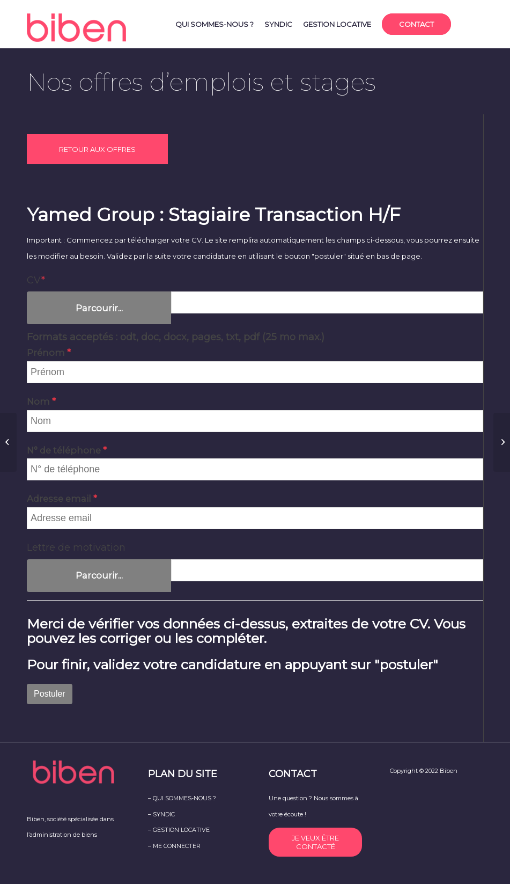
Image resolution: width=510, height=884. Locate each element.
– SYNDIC (161, 814)
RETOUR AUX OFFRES (97, 149)
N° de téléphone (65, 450)
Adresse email (60, 498)
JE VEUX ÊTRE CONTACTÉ (315, 842)
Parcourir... (99, 308)
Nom (39, 401)
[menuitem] (214, 24)
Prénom (47, 352)
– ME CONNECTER (174, 846)
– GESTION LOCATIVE (179, 830)
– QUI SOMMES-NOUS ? (182, 798)
